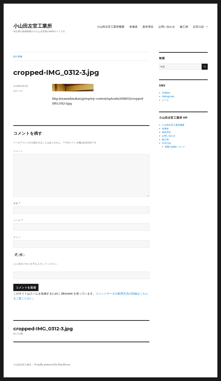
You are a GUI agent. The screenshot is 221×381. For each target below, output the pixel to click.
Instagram (168, 96)
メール (18, 220)
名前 (16, 203)
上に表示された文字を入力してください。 (36, 263)
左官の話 (198, 26)
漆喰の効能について (175, 146)
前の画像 (17, 56)
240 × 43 (17, 90)
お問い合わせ (166, 26)
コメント (18, 151)
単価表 (133, 26)
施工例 (184, 26)
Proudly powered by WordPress (52, 364)
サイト (17, 237)
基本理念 (147, 26)
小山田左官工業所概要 (110, 26)
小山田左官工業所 (32, 26)
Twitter (166, 92)
